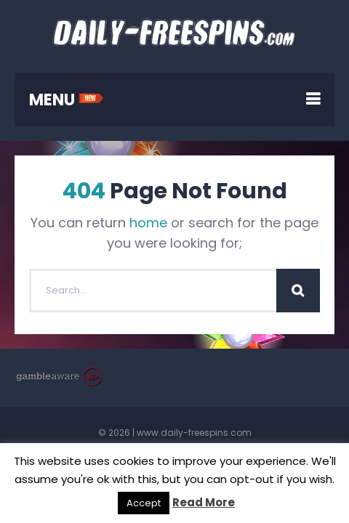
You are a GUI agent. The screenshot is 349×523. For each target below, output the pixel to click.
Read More (203, 502)
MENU (66, 100)
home (148, 223)
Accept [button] (144, 503)
